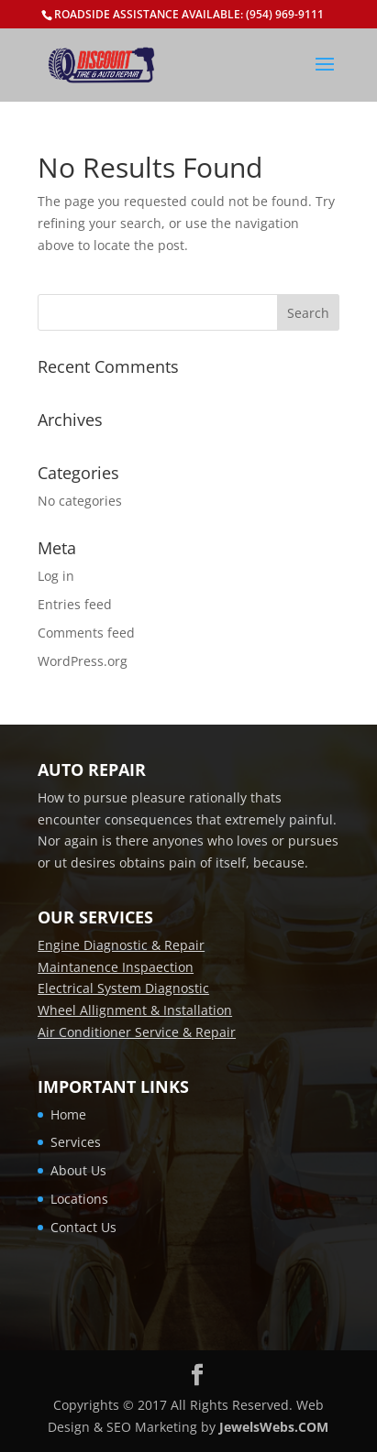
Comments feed (86, 632)
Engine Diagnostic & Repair (121, 945)
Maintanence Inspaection (116, 967)
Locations (79, 1198)
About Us (78, 1170)
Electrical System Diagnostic (123, 988)
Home (68, 1114)
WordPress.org (83, 661)
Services (75, 1142)
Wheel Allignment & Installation (135, 1010)
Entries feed (75, 604)
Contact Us (83, 1227)
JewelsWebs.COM (273, 1427)
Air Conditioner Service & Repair (137, 1032)
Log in (56, 575)
